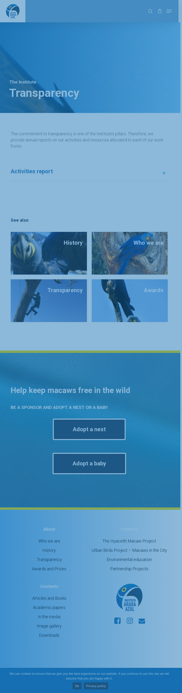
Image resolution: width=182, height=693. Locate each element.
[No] (176, 680)
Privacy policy (98, 686)
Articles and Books (50, 592)
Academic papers (50, 601)
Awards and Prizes (50, 562)
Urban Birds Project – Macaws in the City (132, 544)
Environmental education (132, 553)
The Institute (24, 82)
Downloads (50, 629)
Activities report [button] (91, 166)
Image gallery (50, 619)
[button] (172, 11)
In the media (50, 610)
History (50, 544)
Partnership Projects (132, 562)
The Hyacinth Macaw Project (132, 534)
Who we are (50, 534)
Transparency (50, 553)
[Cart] (163, 11)
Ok (79, 686)
